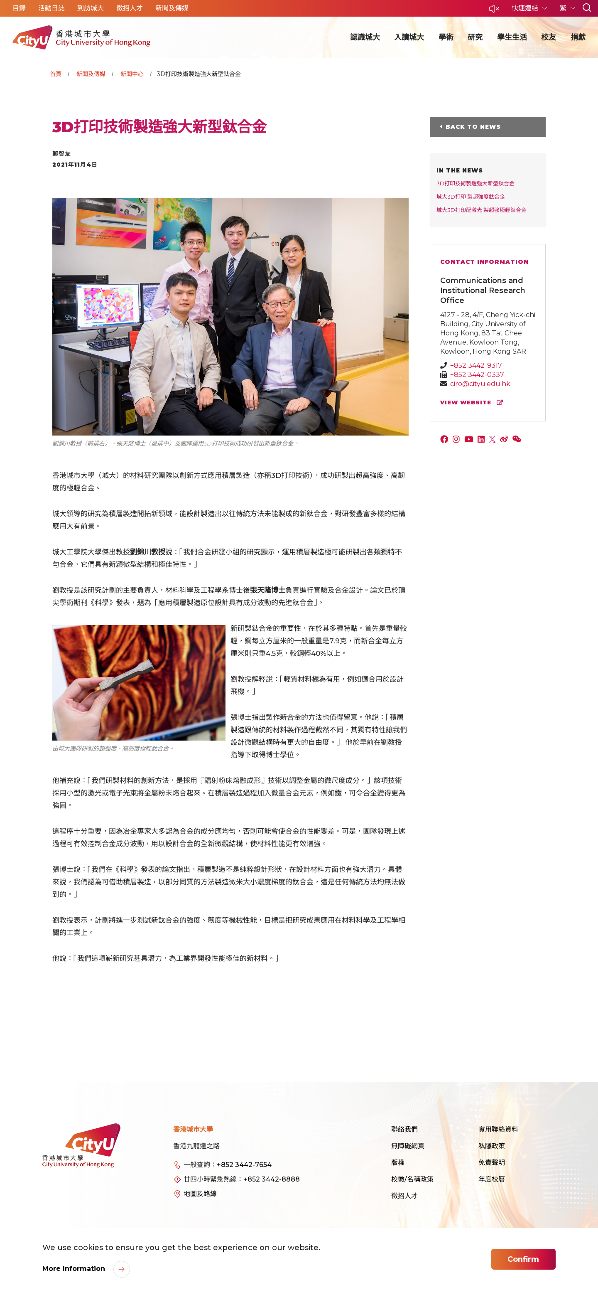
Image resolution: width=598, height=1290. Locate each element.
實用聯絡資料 (498, 1129)
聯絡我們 (404, 1129)
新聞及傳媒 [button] (172, 8)
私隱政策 (491, 1146)
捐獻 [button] (578, 37)
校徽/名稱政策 (412, 1179)
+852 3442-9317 (476, 365)
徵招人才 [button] (129, 8)
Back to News (473, 126)
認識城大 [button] (365, 37)
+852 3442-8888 (271, 1179)
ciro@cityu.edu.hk (480, 384)
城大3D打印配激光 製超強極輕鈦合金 (481, 210)
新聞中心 (132, 74)
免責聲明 (491, 1163)
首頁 (55, 74)
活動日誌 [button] (51, 8)
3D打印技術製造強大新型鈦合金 (475, 183)
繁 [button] (564, 8)
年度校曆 (491, 1179)
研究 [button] (475, 37)
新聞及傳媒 (90, 74)
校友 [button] (548, 37)
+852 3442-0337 (477, 375)
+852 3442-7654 (244, 1165)
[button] (494, 11)
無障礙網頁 (407, 1146)
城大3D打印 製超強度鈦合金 (470, 196)
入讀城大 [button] (409, 37)
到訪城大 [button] (90, 8)
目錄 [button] (19, 8)
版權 (397, 1163)
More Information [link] (74, 1269)
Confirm (523, 1259)
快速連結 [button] (526, 8)
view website (473, 402)
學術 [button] (446, 37)
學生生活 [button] (512, 37)
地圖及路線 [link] (200, 1194)
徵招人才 (404, 1196)
